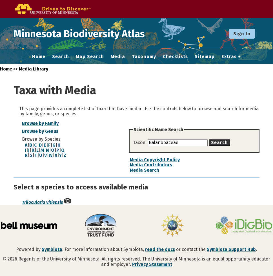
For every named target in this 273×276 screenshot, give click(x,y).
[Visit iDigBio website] (244, 226)
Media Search (144, 170)
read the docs (160, 249)
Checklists (175, 56)
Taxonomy (144, 56)
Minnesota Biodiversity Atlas (88, 33)
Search (60, 56)
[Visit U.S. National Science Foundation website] (172, 226)
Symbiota (52, 249)
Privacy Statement (152, 264)
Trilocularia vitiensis (42, 202)
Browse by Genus (40, 131)
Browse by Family (40, 123)
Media (118, 56)
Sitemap (205, 56)
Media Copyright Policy (155, 159)
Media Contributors (151, 164)
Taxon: (140, 142)
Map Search (90, 56)
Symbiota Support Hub (231, 249)
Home (38, 56)
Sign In (241, 33)
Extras (229, 56)
